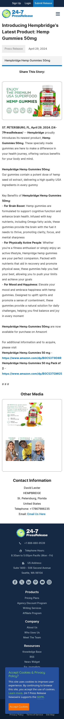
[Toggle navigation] (58, 14)
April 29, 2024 (38, 48)
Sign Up (16, 3)
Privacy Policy (17, 715)
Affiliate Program (32, 613)
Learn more (16, 693)
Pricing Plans (32, 598)
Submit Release (43, 3)
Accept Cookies (19, 706)
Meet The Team (32, 637)
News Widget (32, 662)
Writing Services (32, 608)
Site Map (50, 715)
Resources (32, 646)
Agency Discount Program (32, 603)
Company (32, 621)
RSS (32, 657)
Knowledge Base (32, 652)
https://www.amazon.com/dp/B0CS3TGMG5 (32, 373)
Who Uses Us (32, 633)
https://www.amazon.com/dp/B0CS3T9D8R (31, 358)
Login (28, 3)
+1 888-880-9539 (34, 543)
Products (32, 592)
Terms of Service (34, 715)
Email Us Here (36, 514)
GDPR (40, 697)
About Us (32, 627)
